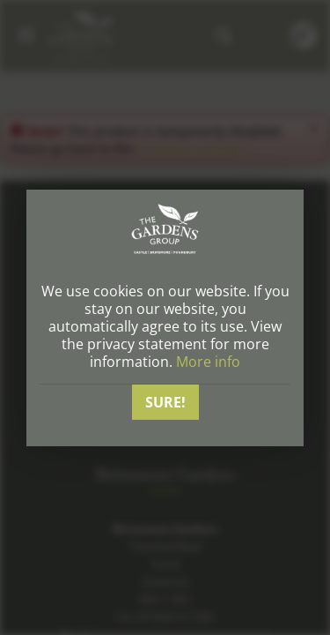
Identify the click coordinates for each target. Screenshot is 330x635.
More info (208, 361)
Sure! (165, 402)
